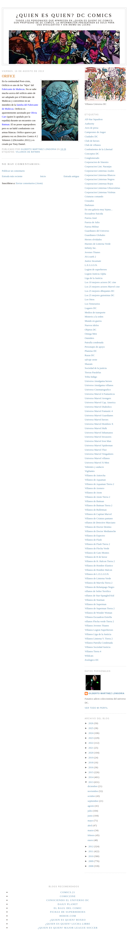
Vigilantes (90, 471)
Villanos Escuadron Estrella (98, 617)
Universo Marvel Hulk (96, 428)
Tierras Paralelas (93, 372)
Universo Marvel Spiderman (99, 445)
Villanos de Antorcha (95, 475)
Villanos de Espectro (95, 535)
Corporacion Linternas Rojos (99, 183)
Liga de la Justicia (93, 278)
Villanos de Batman (28, 152)
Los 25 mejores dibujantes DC (99, 291)
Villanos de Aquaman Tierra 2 (99, 484)
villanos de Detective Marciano (100, 522)
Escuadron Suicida (94, 213)
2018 (91, 762)
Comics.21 (67, 892)
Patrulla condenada (94, 342)
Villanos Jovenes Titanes (97, 625)
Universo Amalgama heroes (98, 381)
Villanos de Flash (93, 539)
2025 (91, 728)
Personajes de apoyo (95, 346)
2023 (91, 738)
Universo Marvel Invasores (98, 436)
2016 (91, 767)
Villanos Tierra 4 (93, 651)
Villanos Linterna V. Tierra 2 (99, 638)
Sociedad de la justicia (96, 368)
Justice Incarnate (93, 261)
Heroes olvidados (93, 239)
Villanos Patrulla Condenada (99, 642)
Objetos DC (90, 329)
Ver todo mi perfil (96, 708)
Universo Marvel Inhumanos (99, 432)
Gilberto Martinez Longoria (106, 693)
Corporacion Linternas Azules (99, 170)
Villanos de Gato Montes (97, 552)
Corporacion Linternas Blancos (100, 175)
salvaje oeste (91, 359)
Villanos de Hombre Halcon (98, 569)
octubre (92, 796)
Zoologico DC (92, 659)
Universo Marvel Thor (96, 449)
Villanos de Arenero (94, 488)
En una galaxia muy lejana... (99, 209)
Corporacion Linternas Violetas (100, 192)
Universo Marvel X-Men (97, 462)
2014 (91, 777)
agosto (91, 805)
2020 (91, 752)
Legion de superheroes (96, 269)
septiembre (93, 801)
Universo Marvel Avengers (98, 398)
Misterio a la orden (94, 316)
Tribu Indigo (91, 376)
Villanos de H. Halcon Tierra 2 (100, 561)
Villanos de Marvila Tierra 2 (98, 582)
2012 (91, 846)
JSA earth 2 (90, 256)
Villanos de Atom (93, 492)
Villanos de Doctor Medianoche (100, 531)
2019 (91, 757)
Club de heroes (92, 140)
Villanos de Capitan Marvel (98, 514)
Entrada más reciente (12, 176)
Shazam (88, 364)
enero (91, 840)
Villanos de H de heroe (96, 556)
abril (90, 825)
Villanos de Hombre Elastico (99, 565)
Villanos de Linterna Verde (98, 578)
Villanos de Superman (95, 604)
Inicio (43, 176)
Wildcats (89, 655)
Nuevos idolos (92, 325)
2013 (91, 782)
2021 (91, 747)
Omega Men (91, 333)
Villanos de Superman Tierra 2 (100, 608)
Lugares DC (91, 308)
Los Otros (89, 299)
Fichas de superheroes (67, 911)
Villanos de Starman (94, 599)
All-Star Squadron (94, 119)
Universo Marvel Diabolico (98, 406)
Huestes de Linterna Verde (97, 243)
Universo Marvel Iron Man (98, 441)
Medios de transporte (95, 312)
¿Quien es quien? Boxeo (68, 919)
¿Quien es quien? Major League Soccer (68, 927)
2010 (91, 856)
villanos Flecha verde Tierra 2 (99, 621)
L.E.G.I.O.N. (91, 265)
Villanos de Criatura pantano (99, 518)
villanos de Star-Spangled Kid (99, 595)
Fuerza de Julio (92, 222)
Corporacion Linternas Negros (99, 179)
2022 (91, 742)
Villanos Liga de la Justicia (98, 634)
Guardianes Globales (95, 235)
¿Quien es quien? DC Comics (64, 15)
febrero (91, 835)
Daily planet (68, 904)
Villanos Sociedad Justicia (97, 647)
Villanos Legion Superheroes (99, 629)
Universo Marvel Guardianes (99, 415)
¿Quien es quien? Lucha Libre (67, 923)
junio (90, 815)
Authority (89, 123)
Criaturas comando (94, 196)
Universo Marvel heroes (96, 419)
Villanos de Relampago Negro (99, 587)
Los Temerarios (92, 303)
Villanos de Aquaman (95, 479)
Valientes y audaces (94, 466)
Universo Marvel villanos (97, 458)
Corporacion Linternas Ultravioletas (102, 188)
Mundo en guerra (93, 321)
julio (90, 810)
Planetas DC (91, 350)
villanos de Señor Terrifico (98, 591)
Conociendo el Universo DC (67, 900)
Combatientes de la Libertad (98, 149)
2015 (91, 772)
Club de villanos (93, 145)
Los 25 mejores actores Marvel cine (102, 286)
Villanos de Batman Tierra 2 (98, 505)
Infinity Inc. (90, 248)
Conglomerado (92, 158)
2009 (91, 861)
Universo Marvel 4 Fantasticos (100, 393)
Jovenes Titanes (92, 252)
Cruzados (89, 200)
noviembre (93, 791)
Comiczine (68, 896)
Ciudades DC (91, 136)
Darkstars (89, 205)
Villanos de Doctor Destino (98, 526)
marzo (91, 830)
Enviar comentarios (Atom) (29, 183)
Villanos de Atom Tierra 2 (97, 496)
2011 (91, 851)
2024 (91, 733)
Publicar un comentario (13, 170)
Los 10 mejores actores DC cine (100, 282)
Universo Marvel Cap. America (100, 402)
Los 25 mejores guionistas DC (99, 295)
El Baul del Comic (68, 908)
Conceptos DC (92, 153)
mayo (91, 820)
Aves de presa (91, 127)
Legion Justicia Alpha (95, 273)
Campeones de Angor (95, 132)
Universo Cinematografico (98, 389)
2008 (91, 866)
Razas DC (89, 355)
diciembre (93, 786)
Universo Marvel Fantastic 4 (99, 411)
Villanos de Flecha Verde (97, 548)
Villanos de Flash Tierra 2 (97, 544)
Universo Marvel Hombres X (99, 423)
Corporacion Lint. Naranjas (98, 166)
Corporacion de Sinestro (96, 162)
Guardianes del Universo (97, 230)
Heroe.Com (67, 915)
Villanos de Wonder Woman (98, 612)
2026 (91, 723)
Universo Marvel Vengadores (99, 453)
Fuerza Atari (91, 218)
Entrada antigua (71, 176)
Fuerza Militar (92, 226)
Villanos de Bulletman (96, 509)
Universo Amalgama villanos (99, 385)
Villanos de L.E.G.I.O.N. (97, 574)
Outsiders (89, 338)
